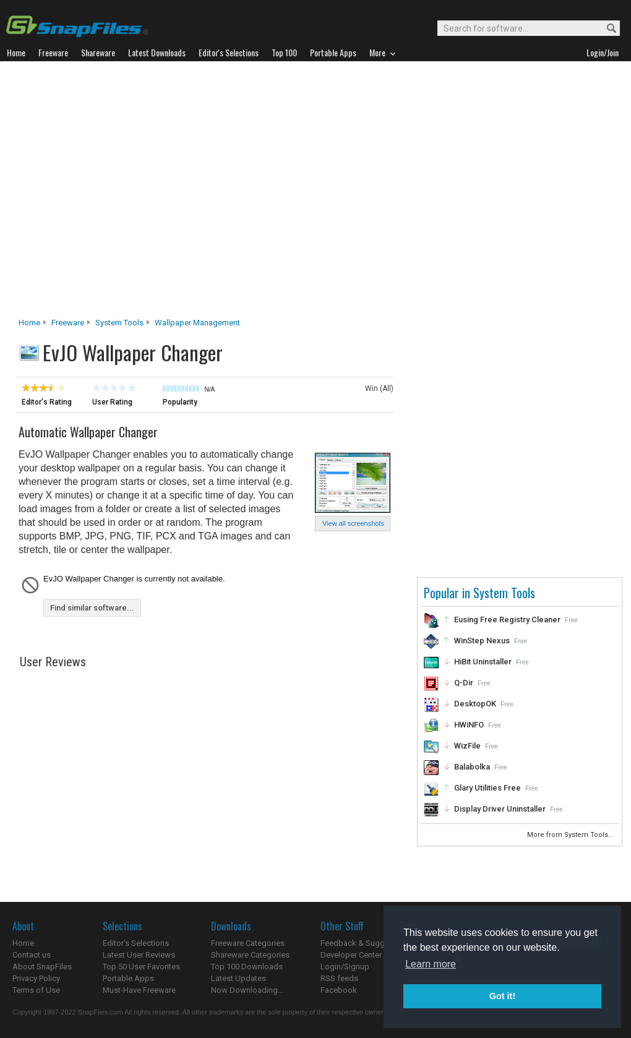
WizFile (467, 745)
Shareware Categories (250, 954)
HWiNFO (469, 724)
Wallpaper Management (197, 322)
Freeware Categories (248, 943)
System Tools (119, 322)
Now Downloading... (247, 990)
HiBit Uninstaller (483, 661)
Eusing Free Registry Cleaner (507, 619)
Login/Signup (344, 966)
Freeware (67, 322)
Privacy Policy (36, 978)
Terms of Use (36, 990)
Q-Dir (463, 682)
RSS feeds (339, 978)
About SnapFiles (42, 966)
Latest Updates (238, 978)
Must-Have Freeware (139, 990)
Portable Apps (128, 978)
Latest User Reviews (139, 954)
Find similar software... (92, 607)
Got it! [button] (502, 996)
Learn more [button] (430, 964)
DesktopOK (475, 703)
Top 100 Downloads (247, 966)
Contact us (31, 954)
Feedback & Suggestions (365, 943)
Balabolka (472, 766)
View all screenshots (353, 523)
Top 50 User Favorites (141, 966)
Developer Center (351, 954)
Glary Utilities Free (487, 787)
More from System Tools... (571, 835)
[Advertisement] (122, 193)
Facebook (338, 990)
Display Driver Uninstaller (500, 808)
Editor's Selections (136, 943)
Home (29, 322)
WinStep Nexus (482, 640)
